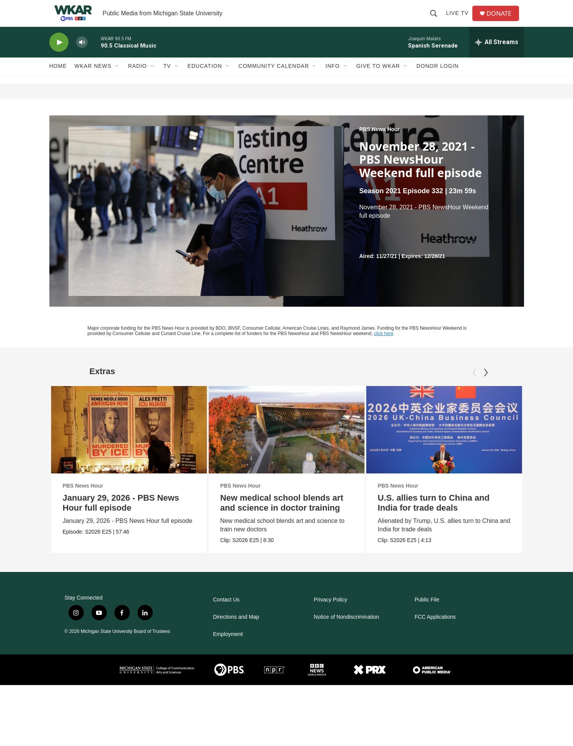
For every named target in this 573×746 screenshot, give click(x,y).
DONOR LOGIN (437, 80)
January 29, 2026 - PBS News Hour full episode (121, 516)
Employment (228, 648)
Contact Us (226, 613)
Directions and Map (236, 630)
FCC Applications (435, 630)
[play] (59, 55)
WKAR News (93, 80)
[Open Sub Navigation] (117, 80)
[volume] (81, 55)
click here (383, 347)
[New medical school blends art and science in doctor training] (287, 443)
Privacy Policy (330, 613)
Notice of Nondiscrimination (346, 630)
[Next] (486, 386)
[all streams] (496, 55)
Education (205, 80)
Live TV (459, 20)
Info (332, 80)
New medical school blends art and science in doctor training (282, 516)
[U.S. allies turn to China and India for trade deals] (466, 443)
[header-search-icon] (436, 19)
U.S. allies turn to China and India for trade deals (455, 516)
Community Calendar (273, 80)
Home (58, 80)
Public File (427, 613)
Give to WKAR (378, 80)
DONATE (502, 20)
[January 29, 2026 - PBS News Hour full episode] (129, 443)
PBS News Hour (379, 143)
